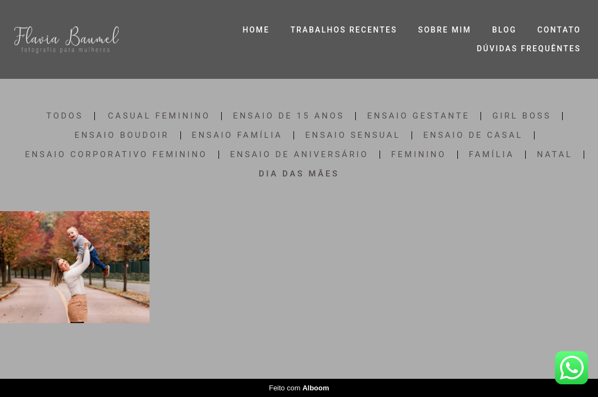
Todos (64, 116)
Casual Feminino (159, 116)
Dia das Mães (299, 174)
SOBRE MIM (444, 29)
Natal (555, 155)
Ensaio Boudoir (121, 135)
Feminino (418, 155)
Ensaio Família (237, 135)
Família (491, 155)
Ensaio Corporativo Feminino (116, 155)
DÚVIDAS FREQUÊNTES (529, 48)
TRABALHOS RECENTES (343, 29)
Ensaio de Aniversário (299, 155)
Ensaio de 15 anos (288, 116)
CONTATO (559, 29)
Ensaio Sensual (353, 135)
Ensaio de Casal (473, 135)
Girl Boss (521, 116)
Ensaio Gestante (418, 116)
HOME (256, 29)
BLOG (504, 29)
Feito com (299, 388)
